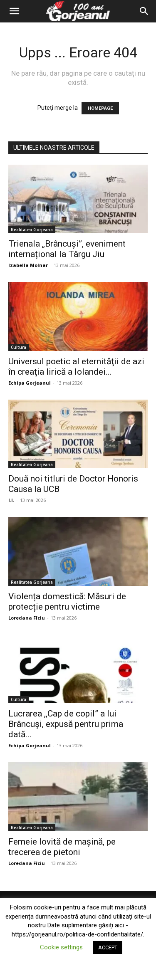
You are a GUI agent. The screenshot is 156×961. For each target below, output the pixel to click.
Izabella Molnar (28, 265)
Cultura (18, 347)
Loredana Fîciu (26, 618)
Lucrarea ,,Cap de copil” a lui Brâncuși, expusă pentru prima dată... (65, 724)
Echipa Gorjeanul (29, 383)
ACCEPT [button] (107, 947)
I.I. (11, 500)
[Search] (144, 11)
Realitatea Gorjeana (32, 229)
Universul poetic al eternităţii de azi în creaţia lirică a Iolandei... (76, 366)
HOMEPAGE (100, 108)
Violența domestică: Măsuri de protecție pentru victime (67, 601)
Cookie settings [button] (61, 947)
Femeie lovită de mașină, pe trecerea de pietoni (62, 847)
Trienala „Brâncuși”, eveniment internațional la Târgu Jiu (67, 249)
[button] (14, 11)
